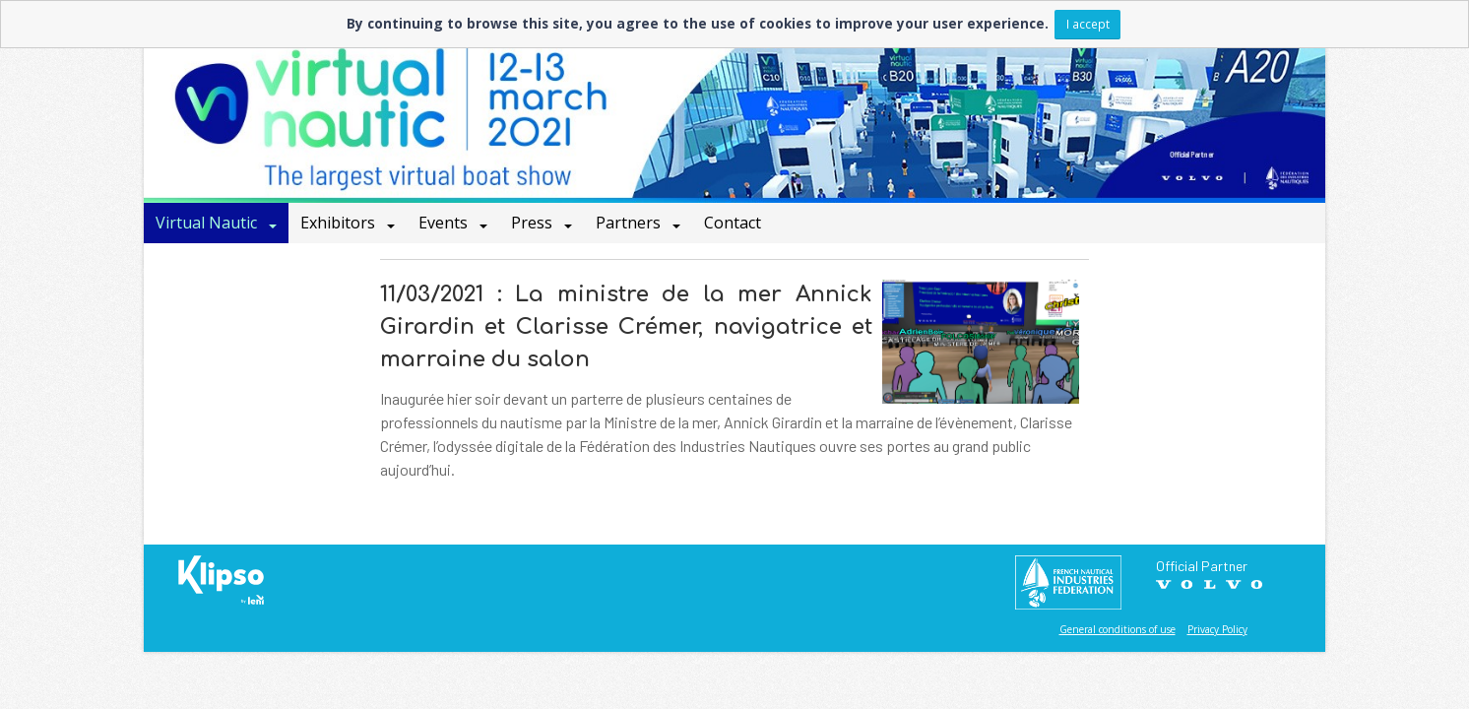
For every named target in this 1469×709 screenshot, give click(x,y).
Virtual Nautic (208, 222)
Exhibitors (339, 222)
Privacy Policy (1217, 629)
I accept (1088, 24)
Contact (732, 222)
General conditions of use (1117, 629)
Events (445, 222)
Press (533, 222)
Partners (630, 222)
